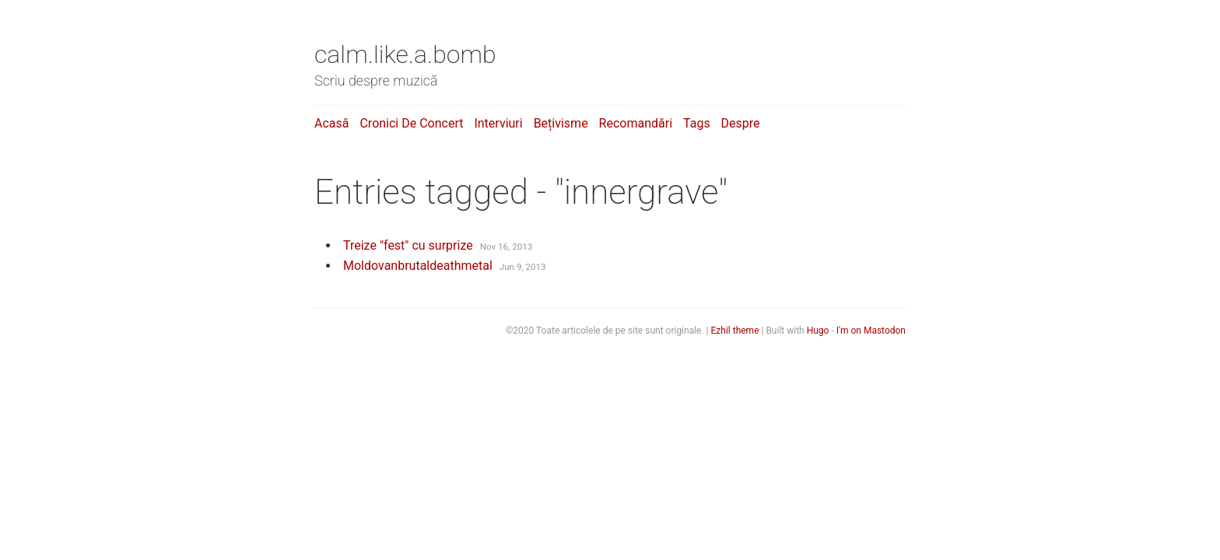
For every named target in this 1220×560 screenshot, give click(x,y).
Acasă (331, 123)
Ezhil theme (735, 330)
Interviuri (498, 123)
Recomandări (635, 123)
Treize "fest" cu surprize (408, 245)
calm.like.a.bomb (405, 54)
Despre (740, 123)
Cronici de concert (411, 123)
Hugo (818, 330)
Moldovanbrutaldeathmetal (418, 265)
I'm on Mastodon (871, 330)
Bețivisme (561, 123)
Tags (696, 123)
